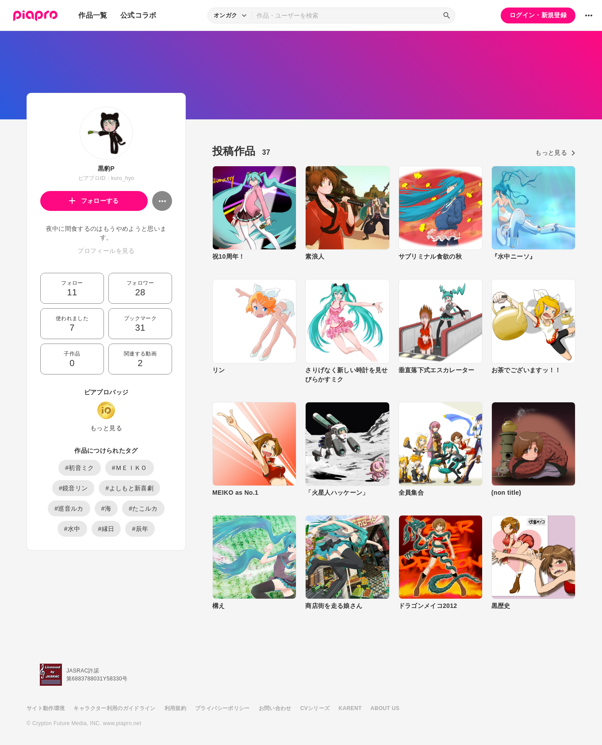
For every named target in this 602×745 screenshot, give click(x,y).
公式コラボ (138, 15)
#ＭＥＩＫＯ (129, 467)
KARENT (350, 708)
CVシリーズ (315, 708)
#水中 (72, 528)
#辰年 (140, 528)
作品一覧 (92, 15)
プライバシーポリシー (222, 708)
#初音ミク (79, 467)
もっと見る (106, 428)
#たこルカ (143, 508)
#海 (106, 508)
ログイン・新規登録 (538, 15)
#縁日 (106, 528)
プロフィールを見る (105, 250)
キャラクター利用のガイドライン (114, 708)
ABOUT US (385, 708)
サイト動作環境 (46, 708)
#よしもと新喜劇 (129, 488)
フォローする (94, 200)
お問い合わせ (275, 708)
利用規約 (175, 708)
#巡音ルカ (69, 508)
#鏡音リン (73, 488)
